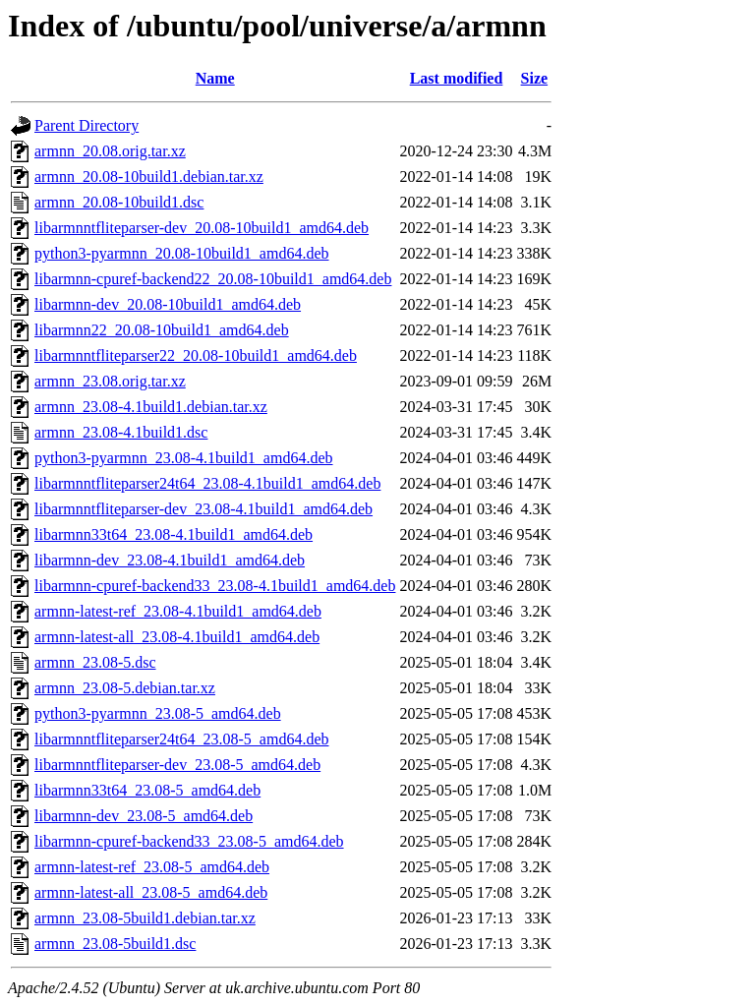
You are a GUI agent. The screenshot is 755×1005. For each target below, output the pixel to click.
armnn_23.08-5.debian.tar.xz (124, 688)
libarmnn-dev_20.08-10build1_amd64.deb (167, 304)
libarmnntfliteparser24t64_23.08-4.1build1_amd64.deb (207, 483)
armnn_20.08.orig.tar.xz (110, 151)
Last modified (456, 78)
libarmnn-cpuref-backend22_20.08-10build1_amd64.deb (212, 278)
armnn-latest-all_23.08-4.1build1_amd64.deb (176, 636)
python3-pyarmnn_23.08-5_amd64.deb (157, 713)
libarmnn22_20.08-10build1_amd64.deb (161, 330)
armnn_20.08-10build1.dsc (118, 202)
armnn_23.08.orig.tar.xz (110, 381)
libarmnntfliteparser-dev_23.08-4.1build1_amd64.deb (203, 509)
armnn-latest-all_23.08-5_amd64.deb (150, 892)
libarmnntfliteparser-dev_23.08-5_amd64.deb (177, 764)
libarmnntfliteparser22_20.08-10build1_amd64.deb (195, 355)
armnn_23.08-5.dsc (95, 662)
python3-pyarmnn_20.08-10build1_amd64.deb (181, 253)
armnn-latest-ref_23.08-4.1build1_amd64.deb (177, 611)
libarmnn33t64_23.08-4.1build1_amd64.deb (173, 534)
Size (535, 78)
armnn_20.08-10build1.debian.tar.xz (148, 176)
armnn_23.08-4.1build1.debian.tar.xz (150, 406)
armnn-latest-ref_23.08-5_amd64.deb (151, 866)
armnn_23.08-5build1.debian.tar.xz (145, 918)
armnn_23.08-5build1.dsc (115, 943)
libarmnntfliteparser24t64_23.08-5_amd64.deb (181, 739)
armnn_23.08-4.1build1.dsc (120, 432)
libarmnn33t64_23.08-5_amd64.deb (147, 790)
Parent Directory (86, 125)
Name (215, 78)
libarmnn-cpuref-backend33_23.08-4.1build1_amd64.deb (214, 585)
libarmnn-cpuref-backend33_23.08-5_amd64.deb (189, 841)
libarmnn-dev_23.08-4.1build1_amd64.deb (169, 560)
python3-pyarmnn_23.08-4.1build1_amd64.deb (183, 457)
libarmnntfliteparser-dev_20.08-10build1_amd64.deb (201, 227)
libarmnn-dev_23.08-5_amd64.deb (143, 815)
